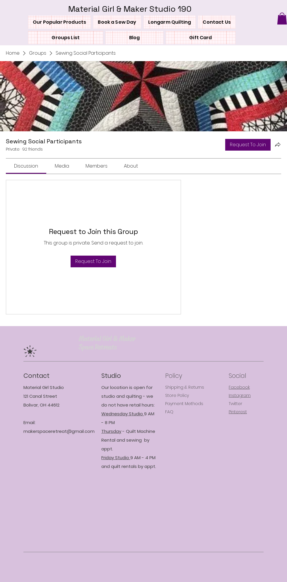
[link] (26, 166)
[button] (282, 19)
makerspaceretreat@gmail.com (59, 431)
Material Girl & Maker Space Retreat (107, 343)
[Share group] (277, 144)
